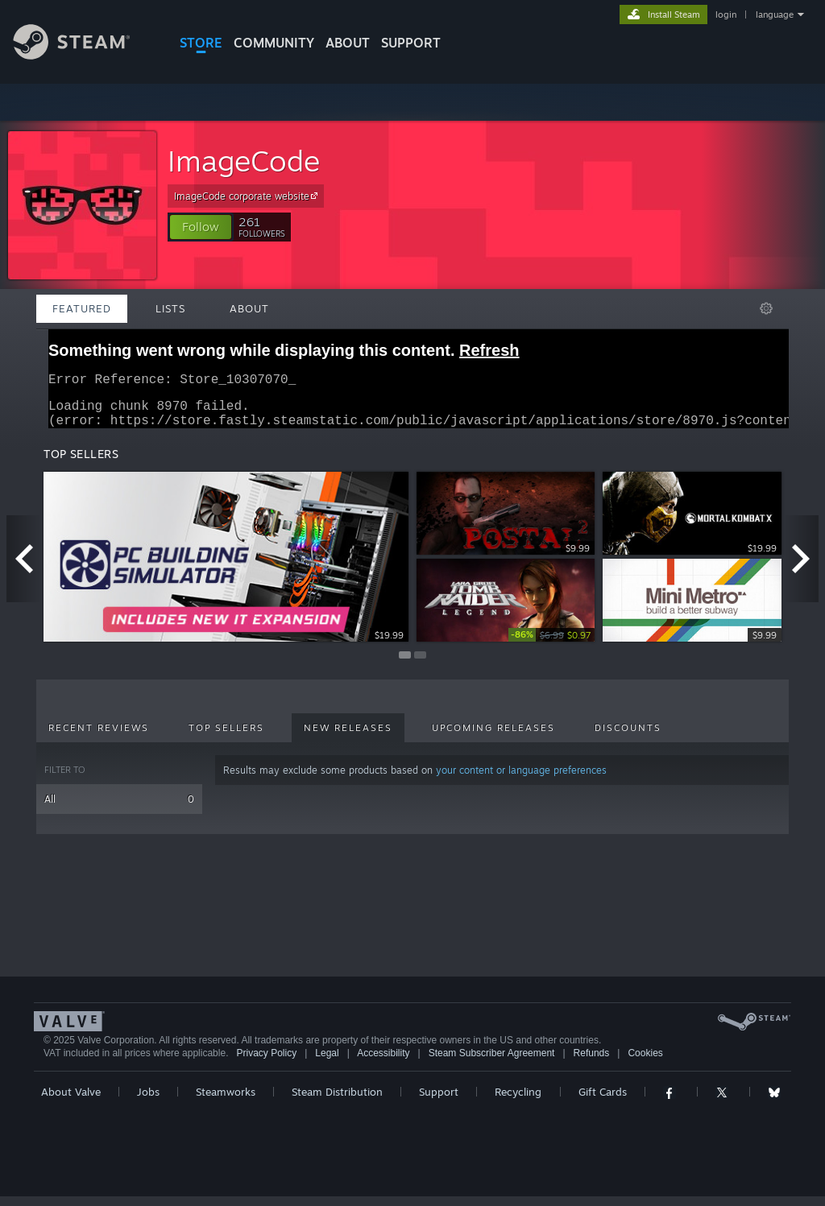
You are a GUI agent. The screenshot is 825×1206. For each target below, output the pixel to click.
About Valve (71, 1101)
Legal (326, 1062)
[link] (551, 644)
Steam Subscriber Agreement (492, 1062)
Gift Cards (602, 1101)
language (775, 14)
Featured (81, 308)
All (119, 809)
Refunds (592, 1062)
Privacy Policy (266, 1062)
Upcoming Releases (493, 737)
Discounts (628, 737)
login (725, 14)
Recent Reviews (98, 737)
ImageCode (244, 160)
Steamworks (225, 1101)
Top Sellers (226, 737)
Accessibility (383, 1062)
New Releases (348, 737)
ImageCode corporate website (248, 195)
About (347, 43)
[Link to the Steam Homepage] (84, 55)
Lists (170, 308)
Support (438, 1101)
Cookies (645, 1062)
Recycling (518, 1101)
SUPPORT (411, 43)
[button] (201, 227)
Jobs (148, 1101)
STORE (201, 43)
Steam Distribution (337, 1101)
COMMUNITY (274, 43)
